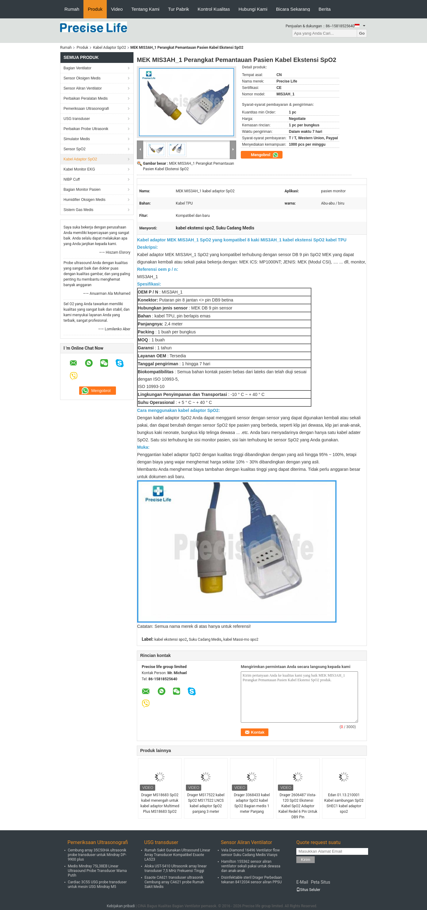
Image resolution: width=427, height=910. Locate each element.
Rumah (71, 9)
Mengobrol (265, 155)
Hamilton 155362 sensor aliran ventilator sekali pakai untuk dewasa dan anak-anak (250, 866)
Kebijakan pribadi (121, 906)
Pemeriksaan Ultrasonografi (86, 108)
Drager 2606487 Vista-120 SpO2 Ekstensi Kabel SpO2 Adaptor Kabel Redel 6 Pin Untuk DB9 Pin (298, 806)
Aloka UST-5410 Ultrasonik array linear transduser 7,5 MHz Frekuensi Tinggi (175, 868)
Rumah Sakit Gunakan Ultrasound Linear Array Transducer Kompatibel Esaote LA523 (177, 855)
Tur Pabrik (178, 9)
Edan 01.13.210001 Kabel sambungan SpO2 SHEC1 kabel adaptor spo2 (344, 803)
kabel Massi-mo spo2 (240, 639)
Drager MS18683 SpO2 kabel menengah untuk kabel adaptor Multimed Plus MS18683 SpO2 (159, 803)
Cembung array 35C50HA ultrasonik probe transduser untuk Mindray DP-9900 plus (97, 855)
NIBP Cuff (71, 179)
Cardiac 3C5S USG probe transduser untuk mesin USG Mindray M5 (97, 884)
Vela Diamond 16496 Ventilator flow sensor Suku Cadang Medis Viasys (250, 852)
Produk (95, 9)
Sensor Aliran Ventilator (82, 88)
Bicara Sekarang (293, 9)
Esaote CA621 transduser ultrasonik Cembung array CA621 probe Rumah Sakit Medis (174, 882)
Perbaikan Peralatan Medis (85, 98)
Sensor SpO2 (74, 149)
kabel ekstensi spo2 (170, 639)
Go (362, 33)
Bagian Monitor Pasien (82, 189)
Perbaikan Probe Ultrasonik (85, 129)
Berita (325, 9)
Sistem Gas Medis (78, 210)
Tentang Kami (145, 9)
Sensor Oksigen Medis (82, 78)
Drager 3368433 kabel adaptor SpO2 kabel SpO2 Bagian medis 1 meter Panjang (252, 803)
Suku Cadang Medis (205, 639)
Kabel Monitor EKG (79, 169)
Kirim (305, 859)
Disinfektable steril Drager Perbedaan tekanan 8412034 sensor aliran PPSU (251, 879)
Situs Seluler (308, 890)
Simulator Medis (76, 139)
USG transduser (76, 119)
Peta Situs (320, 882)
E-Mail (302, 882)
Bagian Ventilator (77, 68)
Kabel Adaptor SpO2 (109, 47)
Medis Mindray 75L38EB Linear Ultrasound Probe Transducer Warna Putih (97, 870)
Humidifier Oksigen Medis (84, 200)
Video (117, 9)
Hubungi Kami (252, 9)
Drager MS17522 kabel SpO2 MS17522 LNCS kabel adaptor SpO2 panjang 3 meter (205, 803)
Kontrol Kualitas (214, 9)
